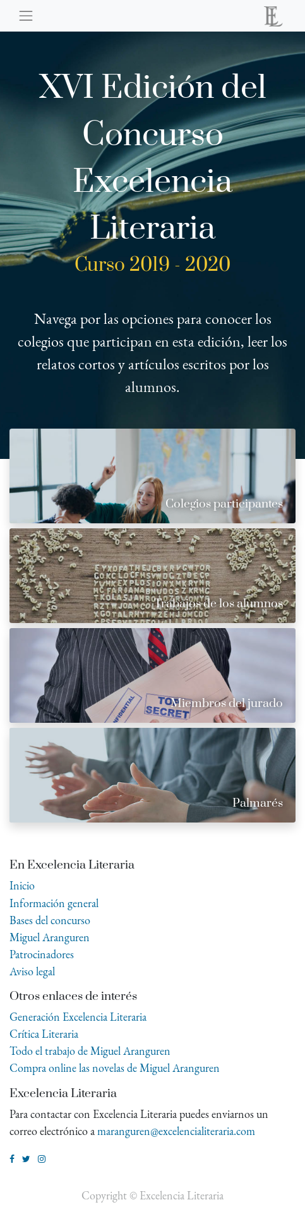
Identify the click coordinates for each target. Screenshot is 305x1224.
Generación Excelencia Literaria (78, 1016)
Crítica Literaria (43, 1033)
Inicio (22, 885)
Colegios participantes (224, 504)
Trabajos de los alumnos (218, 604)
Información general (54, 903)
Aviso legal (32, 971)
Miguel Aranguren (49, 937)
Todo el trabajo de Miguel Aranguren (89, 1050)
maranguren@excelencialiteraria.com (176, 1131)
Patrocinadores (41, 954)
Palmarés (257, 803)
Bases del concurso (49, 920)
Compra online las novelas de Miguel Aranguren (114, 1068)
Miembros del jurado (226, 703)
